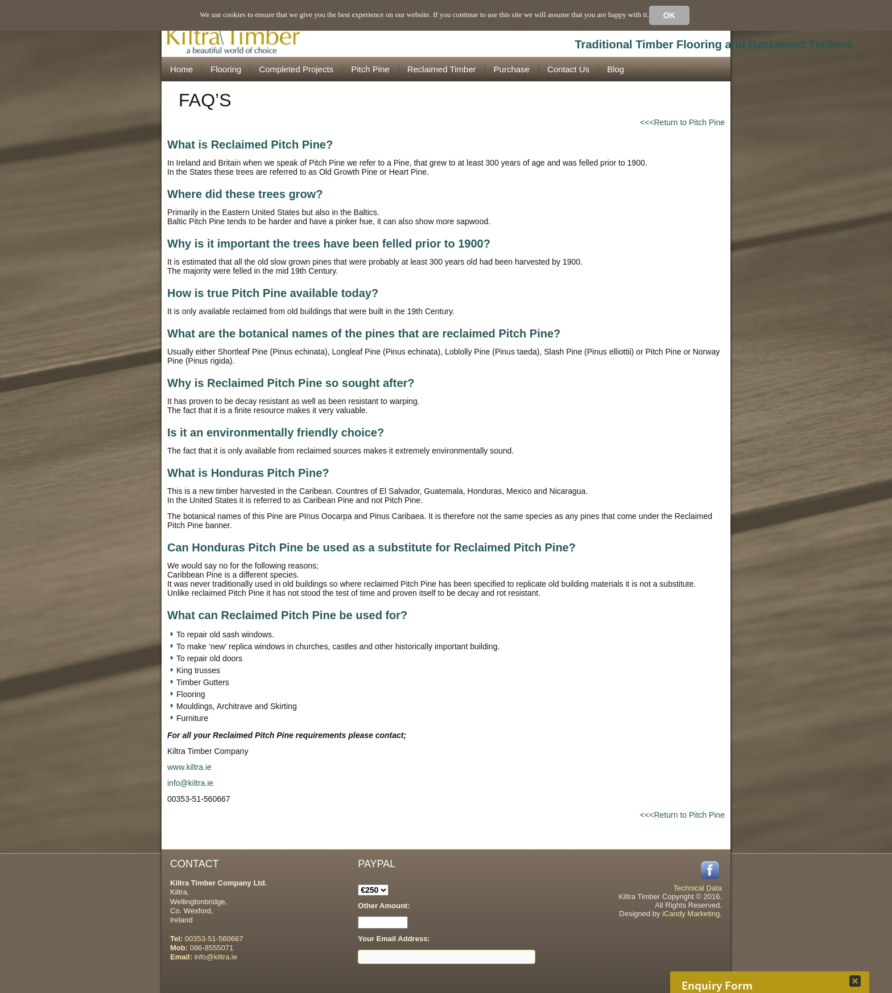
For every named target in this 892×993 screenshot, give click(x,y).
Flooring (225, 69)
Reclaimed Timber (441, 69)
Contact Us (568, 69)
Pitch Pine (370, 69)
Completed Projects (296, 69)
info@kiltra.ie (190, 783)
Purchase (512, 69)
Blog (615, 69)
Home (181, 69)
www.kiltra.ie (189, 767)
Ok (669, 15)
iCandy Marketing (691, 913)
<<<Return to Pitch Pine (682, 122)
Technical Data (698, 888)
